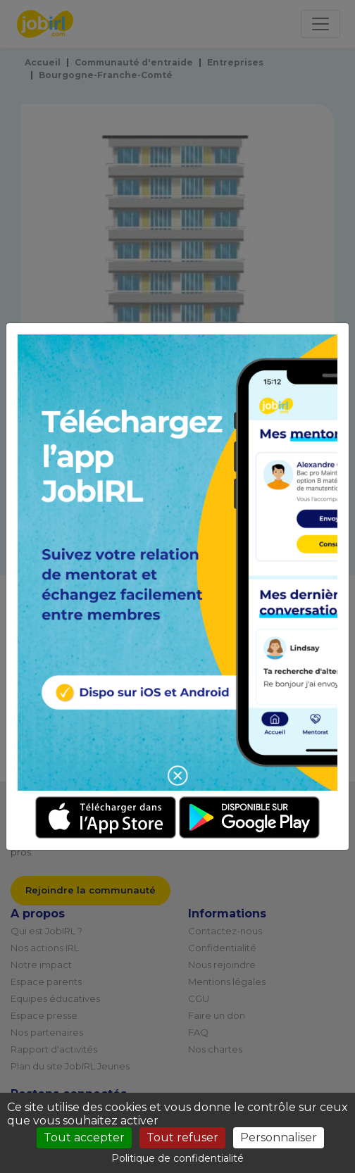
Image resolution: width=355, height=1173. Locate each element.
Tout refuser (182, 1137)
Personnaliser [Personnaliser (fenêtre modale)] (278, 1137)
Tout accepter (84, 1137)
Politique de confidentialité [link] (177, 1158)
